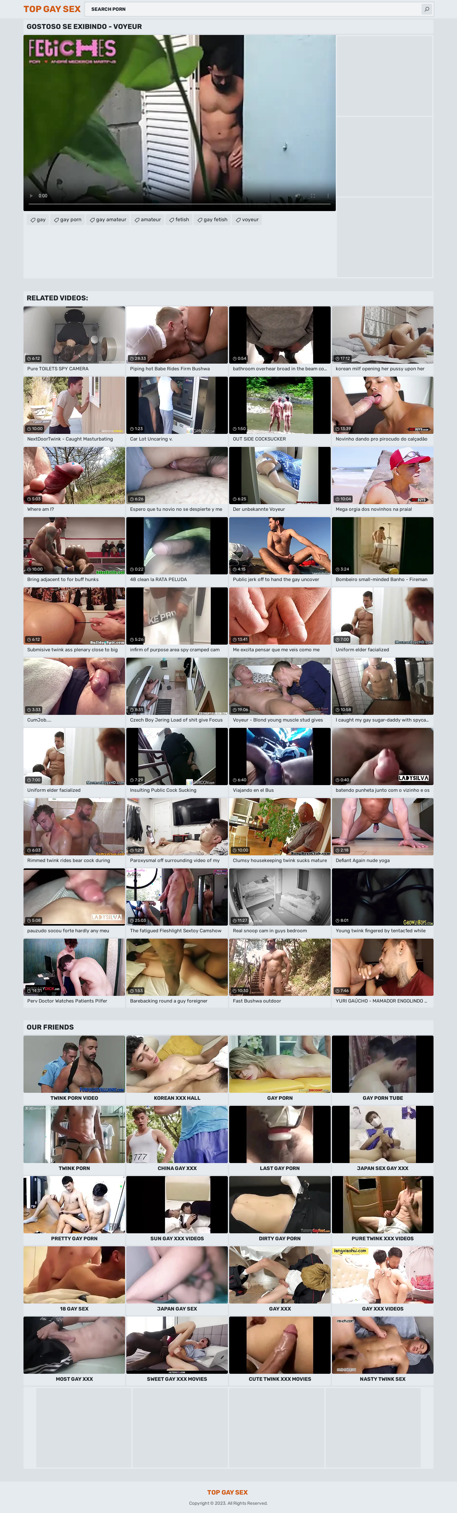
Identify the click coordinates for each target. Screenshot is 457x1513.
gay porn (71, 219)
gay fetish (216, 219)
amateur (151, 219)
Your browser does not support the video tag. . (179, 123)
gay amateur (111, 219)
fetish (182, 219)
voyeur (250, 219)
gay (41, 219)
